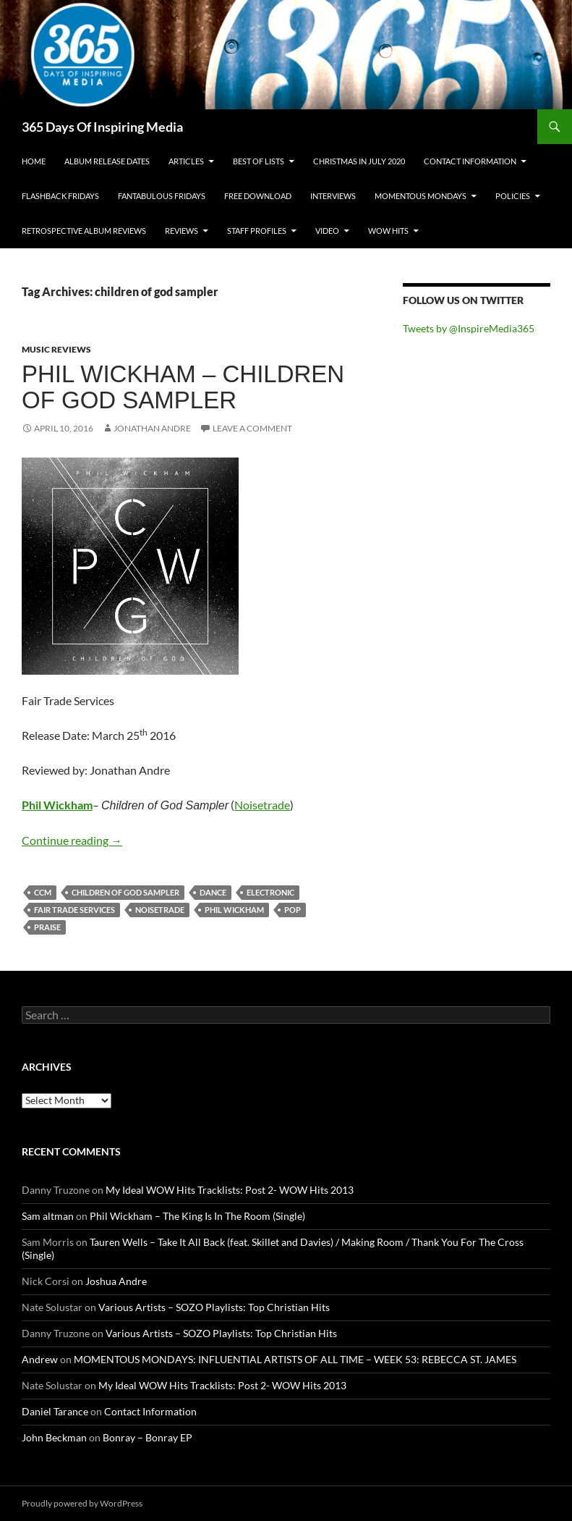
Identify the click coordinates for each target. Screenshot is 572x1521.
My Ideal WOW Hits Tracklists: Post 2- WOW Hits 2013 (230, 1190)
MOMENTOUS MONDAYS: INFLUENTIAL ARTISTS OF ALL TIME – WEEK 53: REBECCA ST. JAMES (295, 1359)
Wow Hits (388, 230)
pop (292, 909)
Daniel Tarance (55, 1411)
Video (327, 230)
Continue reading (72, 840)
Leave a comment (252, 428)
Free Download (257, 196)
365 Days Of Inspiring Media (102, 127)
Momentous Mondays (420, 196)
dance (213, 892)
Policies (512, 196)
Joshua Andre (116, 1281)
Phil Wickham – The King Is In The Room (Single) (197, 1216)
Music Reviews (56, 349)
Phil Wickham (57, 805)
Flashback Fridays (60, 196)
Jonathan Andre (152, 428)
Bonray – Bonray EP (147, 1437)
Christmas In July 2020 (359, 161)
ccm (42, 892)
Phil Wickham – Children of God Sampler (183, 387)
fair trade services (74, 909)
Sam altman (48, 1216)
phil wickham (234, 909)
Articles (186, 161)
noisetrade (159, 909)
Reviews (181, 230)
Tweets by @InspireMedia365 (468, 328)
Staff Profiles (256, 230)
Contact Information (470, 161)
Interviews (333, 196)
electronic (270, 892)
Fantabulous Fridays (161, 196)
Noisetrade (262, 805)
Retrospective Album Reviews (84, 230)
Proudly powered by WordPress (82, 1503)
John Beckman (54, 1437)
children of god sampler (125, 892)
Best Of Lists (258, 161)
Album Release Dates (107, 161)
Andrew (40, 1359)
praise (47, 927)
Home (34, 161)
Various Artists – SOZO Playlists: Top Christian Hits (214, 1307)
